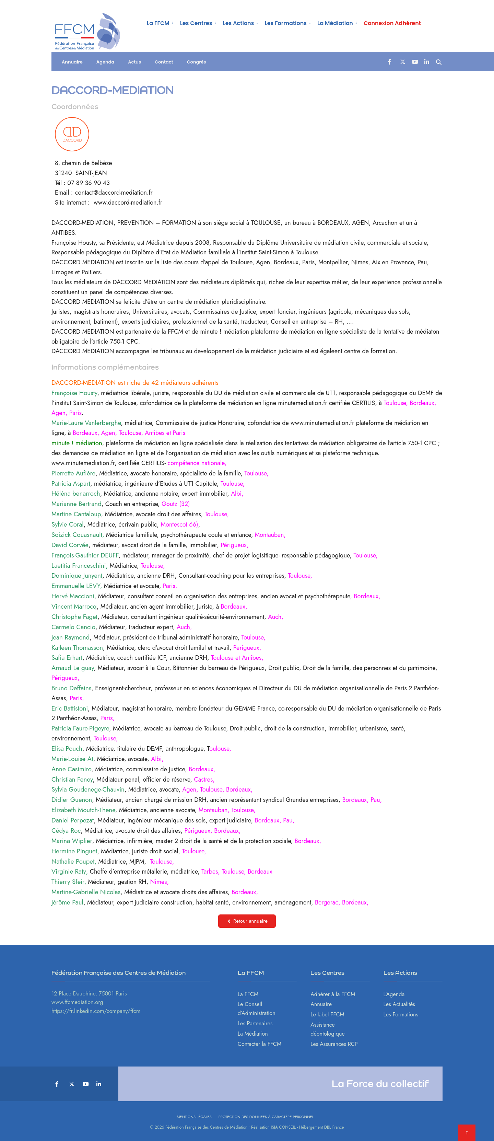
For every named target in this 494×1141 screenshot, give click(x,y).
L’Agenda (394, 994)
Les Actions (238, 23)
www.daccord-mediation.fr (128, 202)
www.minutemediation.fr (322, 422)
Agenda (105, 63)
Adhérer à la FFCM (332, 994)
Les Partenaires (255, 1023)
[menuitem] (160, 22)
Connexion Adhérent (392, 23)
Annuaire (72, 63)
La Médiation (335, 23)
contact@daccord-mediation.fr (114, 192)
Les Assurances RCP (334, 1044)
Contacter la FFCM (259, 1044)
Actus (134, 63)
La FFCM (158, 23)
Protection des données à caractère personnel (266, 1116)
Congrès (196, 63)
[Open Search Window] (439, 63)
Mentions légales (194, 1116)
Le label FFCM (327, 1014)
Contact (164, 63)
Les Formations (285, 23)
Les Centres (196, 23)
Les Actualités (399, 1004)
